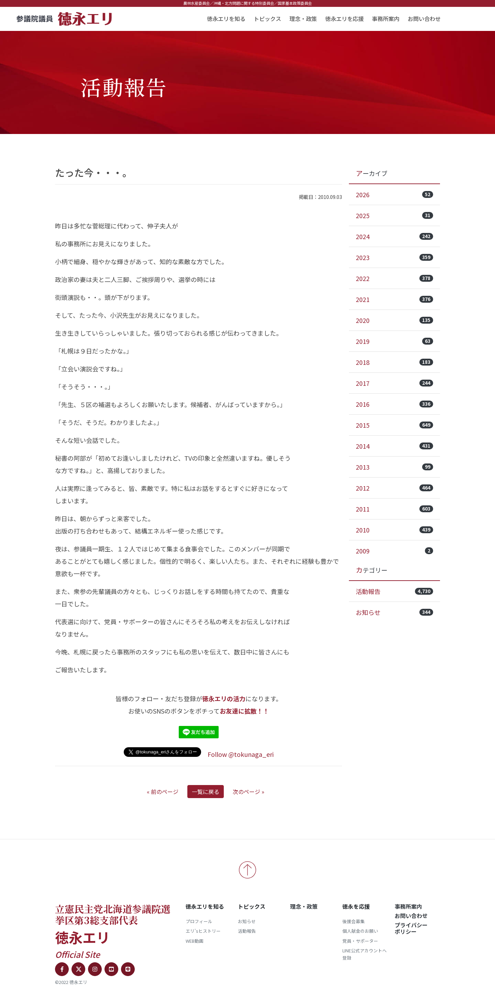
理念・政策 (303, 18)
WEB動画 (195, 941)
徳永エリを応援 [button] (344, 18)
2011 (394, 508)
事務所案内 (385, 18)
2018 (394, 362)
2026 (394, 194)
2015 (394, 425)
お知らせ (394, 612)
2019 (394, 341)
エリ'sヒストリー (203, 931)
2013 (394, 466)
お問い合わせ (424, 18)
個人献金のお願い (360, 931)
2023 (394, 257)
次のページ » (248, 791)
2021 (394, 299)
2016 (394, 404)
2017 (394, 383)
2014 (394, 445)
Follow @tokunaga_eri (241, 754)
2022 (394, 278)
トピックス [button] (267, 18)
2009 (394, 550)
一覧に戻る (205, 791)
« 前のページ (162, 791)
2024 (394, 236)
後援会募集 (353, 921)
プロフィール (199, 921)
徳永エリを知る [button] (226, 18)
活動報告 (394, 591)
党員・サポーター (360, 941)
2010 (394, 529)
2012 (394, 487)
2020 (394, 320)
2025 (394, 215)
